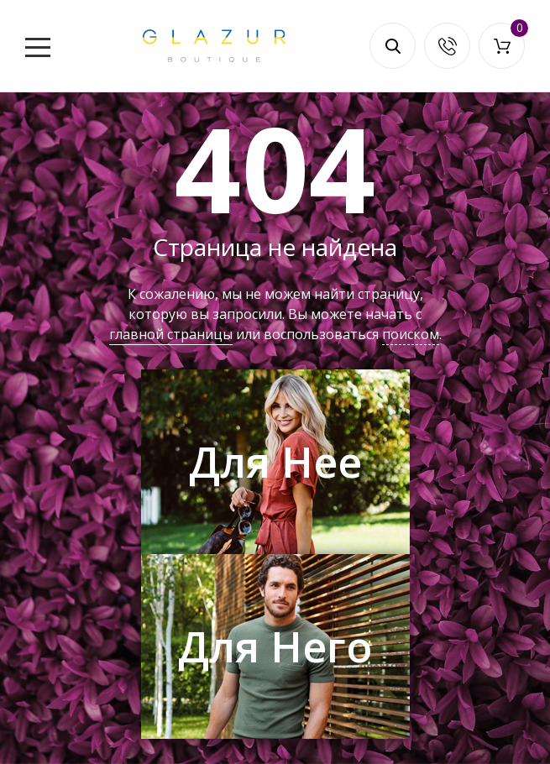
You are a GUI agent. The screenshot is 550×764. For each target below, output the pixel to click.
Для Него (275, 646)
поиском (410, 334)
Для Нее (275, 461)
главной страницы (171, 334)
